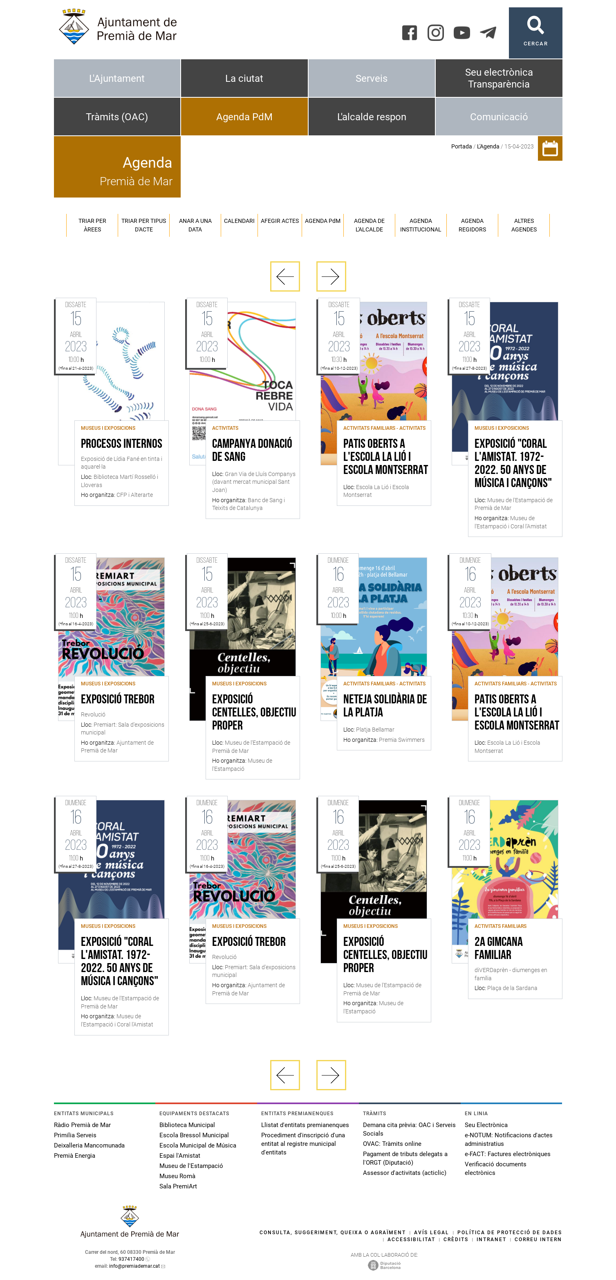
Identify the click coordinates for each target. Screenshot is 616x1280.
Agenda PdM (244, 117)
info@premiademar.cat (134, 1266)
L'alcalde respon (371, 117)
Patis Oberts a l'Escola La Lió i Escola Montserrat (385, 457)
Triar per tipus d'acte (143, 225)
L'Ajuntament (117, 78)
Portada (461, 146)
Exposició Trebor (118, 700)
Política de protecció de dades (509, 1232)
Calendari (239, 221)
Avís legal (431, 1232)
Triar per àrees (92, 225)
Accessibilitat (411, 1239)
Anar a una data (195, 225)
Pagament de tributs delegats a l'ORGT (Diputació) (405, 1158)
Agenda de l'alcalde (369, 225)
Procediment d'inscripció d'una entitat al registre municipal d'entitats (303, 1144)
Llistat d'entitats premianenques (305, 1125)
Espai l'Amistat (179, 1155)
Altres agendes (524, 225)
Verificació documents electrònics (495, 1169)
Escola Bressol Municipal (194, 1135)
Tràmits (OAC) (117, 117)
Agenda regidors (472, 225)
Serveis (372, 78)
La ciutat (244, 78)
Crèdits (456, 1239)
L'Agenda (488, 146)
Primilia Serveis (75, 1135)
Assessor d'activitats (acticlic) (404, 1173)
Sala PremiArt (178, 1186)
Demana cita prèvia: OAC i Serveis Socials (409, 1129)
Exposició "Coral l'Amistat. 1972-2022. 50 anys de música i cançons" (513, 464)
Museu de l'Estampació (191, 1166)
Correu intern (538, 1239)
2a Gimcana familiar (499, 949)
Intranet (491, 1239)
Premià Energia (74, 1155)
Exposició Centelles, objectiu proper (254, 713)
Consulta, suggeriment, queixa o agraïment (333, 1232)
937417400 (131, 1259)
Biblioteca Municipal (187, 1125)
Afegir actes (280, 221)
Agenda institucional (420, 225)
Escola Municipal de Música (197, 1145)
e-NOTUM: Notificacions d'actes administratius (509, 1140)
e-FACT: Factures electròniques (508, 1154)
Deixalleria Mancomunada (89, 1145)
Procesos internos (121, 444)
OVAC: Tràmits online (392, 1144)
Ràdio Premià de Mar (82, 1125)
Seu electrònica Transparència (499, 78)
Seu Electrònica (486, 1125)
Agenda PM (322, 221)
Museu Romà (177, 1176)
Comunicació (499, 117)
